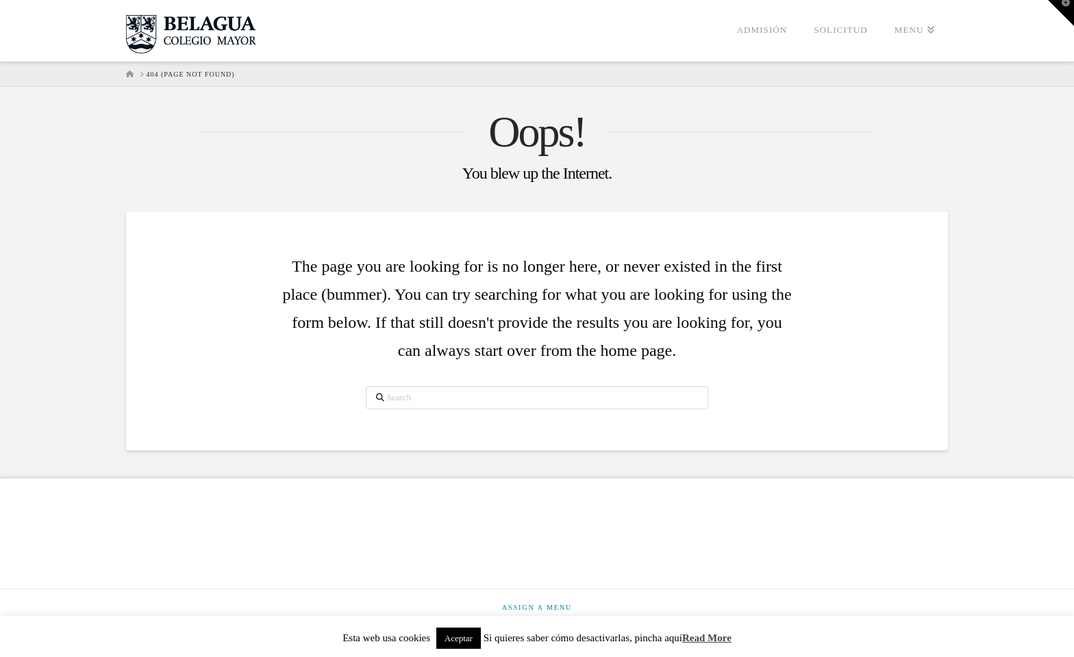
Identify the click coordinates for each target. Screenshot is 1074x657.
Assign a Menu (537, 607)
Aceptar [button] (459, 638)
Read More (707, 637)
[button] (1061, 13)
